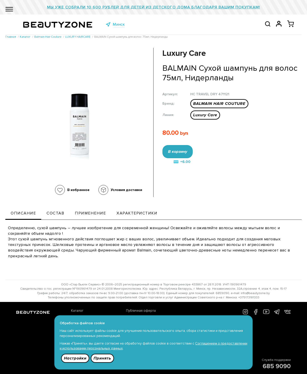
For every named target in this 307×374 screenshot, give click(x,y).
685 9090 (277, 366)
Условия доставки (126, 190)
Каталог (77, 311)
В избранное (78, 190)
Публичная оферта (141, 311)
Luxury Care (205, 114)
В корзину (177, 151)
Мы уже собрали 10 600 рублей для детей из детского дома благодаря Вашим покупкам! (153, 7)
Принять (102, 358)
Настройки (75, 358)
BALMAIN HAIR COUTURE (219, 103)
